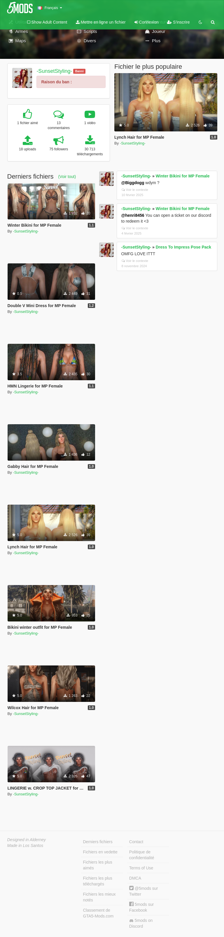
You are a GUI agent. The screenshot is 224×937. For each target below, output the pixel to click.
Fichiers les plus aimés (97, 865)
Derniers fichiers (98, 841)
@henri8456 (132, 215)
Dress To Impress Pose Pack (183, 247)
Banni (79, 71)
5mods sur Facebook (141, 907)
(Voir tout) (67, 176)
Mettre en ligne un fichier (100, 22)
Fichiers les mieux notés (99, 897)
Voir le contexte (135, 189)
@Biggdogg (132, 182)
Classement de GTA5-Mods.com (98, 913)
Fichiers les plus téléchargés (97, 881)
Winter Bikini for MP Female (183, 176)
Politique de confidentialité (141, 855)
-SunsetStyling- (54, 71)
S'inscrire (178, 22)
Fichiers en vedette (100, 852)
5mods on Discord (141, 923)
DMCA (135, 878)
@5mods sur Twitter (143, 891)
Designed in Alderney (26, 839)
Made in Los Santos (25, 845)
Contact (136, 841)
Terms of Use (141, 868)
